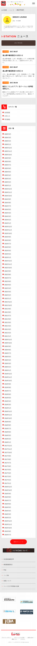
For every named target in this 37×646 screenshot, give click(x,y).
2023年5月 (7, 252)
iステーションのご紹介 (19, 637)
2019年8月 (7, 388)
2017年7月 (7, 464)
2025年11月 (8, 152)
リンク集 (6, 576)
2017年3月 (7, 477)
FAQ (5, 571)
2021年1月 (7, 337)
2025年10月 (8, 156)
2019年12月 (8, 375)
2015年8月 (7, 532)
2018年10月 (8, 419)
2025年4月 (7, 176)
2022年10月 (8, 269)
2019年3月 (7, 406)
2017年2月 (7, 481)
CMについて (14, 639)
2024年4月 (7, 214)
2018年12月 (8, 412)
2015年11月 (8, 525)
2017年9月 (7, 457)
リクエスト (22, 639)
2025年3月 (7, 180)
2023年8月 (7, 241)
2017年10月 (8, 454)
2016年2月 (7, 519)
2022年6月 (7, 282)
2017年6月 (7, 467)
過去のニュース (18, 543)
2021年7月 (7, 317)
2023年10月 (8, 234)
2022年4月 (7, 289)
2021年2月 (7, 334)
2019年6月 (7, 395)
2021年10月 (8, 306)
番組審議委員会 (8, 566)
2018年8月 (7, 426)
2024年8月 (7, 204)
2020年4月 (7, 361)
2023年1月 (7, 258)
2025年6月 (7, 169)
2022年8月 (7, 276)
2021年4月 (7, 327)
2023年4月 (7, 255)
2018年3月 (7, 440)
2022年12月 (8, 262)
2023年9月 (7, 238)
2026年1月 (7, 145)
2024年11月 (8, 193)
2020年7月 (7, 354)
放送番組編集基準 (9, 560)
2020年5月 (7, 358)
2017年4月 (7, 474)
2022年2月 (7, 296)
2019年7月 (7, 392)
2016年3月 (7, 515)
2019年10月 (8, 382)
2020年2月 (7, 368)
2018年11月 (8, 416)
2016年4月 (7, 512)
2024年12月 (8, 190)
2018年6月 (7, 433)
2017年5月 (7, 471)
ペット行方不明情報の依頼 (11, 587)
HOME (5, 10)
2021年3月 (7, 330)
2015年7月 (7, 536)
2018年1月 (7, 443)
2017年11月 (8, 450)
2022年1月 (7, 299)
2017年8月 (7, 460)
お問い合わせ (30, 637)
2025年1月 (7, 186)
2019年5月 (7, 399)
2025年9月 (7, 159)
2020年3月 (7, 364)
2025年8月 (7, 163)
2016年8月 (7, 498)
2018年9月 (7, 423)
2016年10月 (8, 491)
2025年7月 (7, 166)
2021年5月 (7, 323)
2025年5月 (7, 173)
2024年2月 (7, 221)
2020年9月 (7, 347)
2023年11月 (8, 231)
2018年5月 (7, 436)
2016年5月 (7, 508)
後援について (7, 582)
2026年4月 (7, 135)
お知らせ (7, 117)
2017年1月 (7, 484)
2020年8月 (7, 351)
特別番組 (7, 120)
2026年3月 (7, 139)
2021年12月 (8, 303)
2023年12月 (8, 228)
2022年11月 (8, 265)
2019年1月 (7, 409)
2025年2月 (7, 183)
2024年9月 (7, 200)
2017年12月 (8, 447)
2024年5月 (7, 210)
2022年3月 (7, 293)
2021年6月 (7, 320)
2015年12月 (8, 522)
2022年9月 (7, 272)
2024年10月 (8, 197)
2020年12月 (8, 341)
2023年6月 (7, 248)
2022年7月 (7, 279)
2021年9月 (7, 310)
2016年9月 (7, 495)
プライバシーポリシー (6, 637)
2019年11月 (8, 378)
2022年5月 (7, 286)
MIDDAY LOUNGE (20, 17)
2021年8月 (7, 313)
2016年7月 (7, 501)
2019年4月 (7, 402)
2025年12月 (8, 149)
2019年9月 (7, 385)
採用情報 (7, 114)
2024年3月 (7, 217)
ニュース (11, 10)
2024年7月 (7, 207)
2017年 (19, 10)
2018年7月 (7, 430)
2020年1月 (7, 371)
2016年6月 (7, 505)
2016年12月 (8, 488)
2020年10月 (8, 344)
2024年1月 (7, 224)
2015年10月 (8, 529)
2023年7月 (7, 245)
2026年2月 (7, 142)
